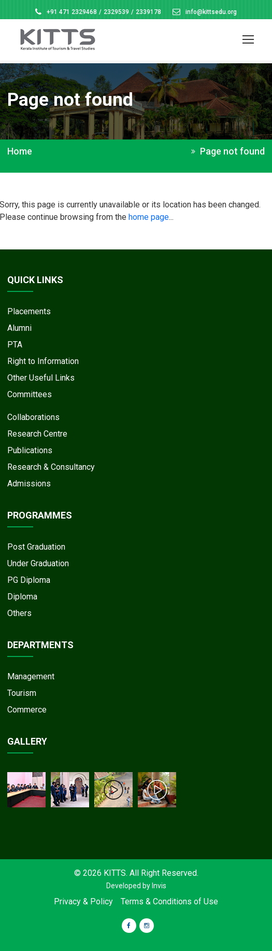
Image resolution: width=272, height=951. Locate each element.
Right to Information (43, 361)
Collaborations (33, 417)
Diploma (22, 597)
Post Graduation (36, 547)
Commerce (27, 710)
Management (30, 676)
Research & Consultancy (51, 467)
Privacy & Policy (83, 901)
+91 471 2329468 (72, 12)
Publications (29, 450)
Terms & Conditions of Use (169, 901)
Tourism (21, 693)
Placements (29, 311)
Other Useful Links (41, 378)
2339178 (148, 12)
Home (19, 151)
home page (148, 217)
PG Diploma (28, 580)
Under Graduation (38, 563)
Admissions (29, 483)
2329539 (116, 12)
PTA (14, 344)
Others (19, 613)
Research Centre (37, 434)
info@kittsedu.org (211, 12)
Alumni (19, 328)
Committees (29, 394)
